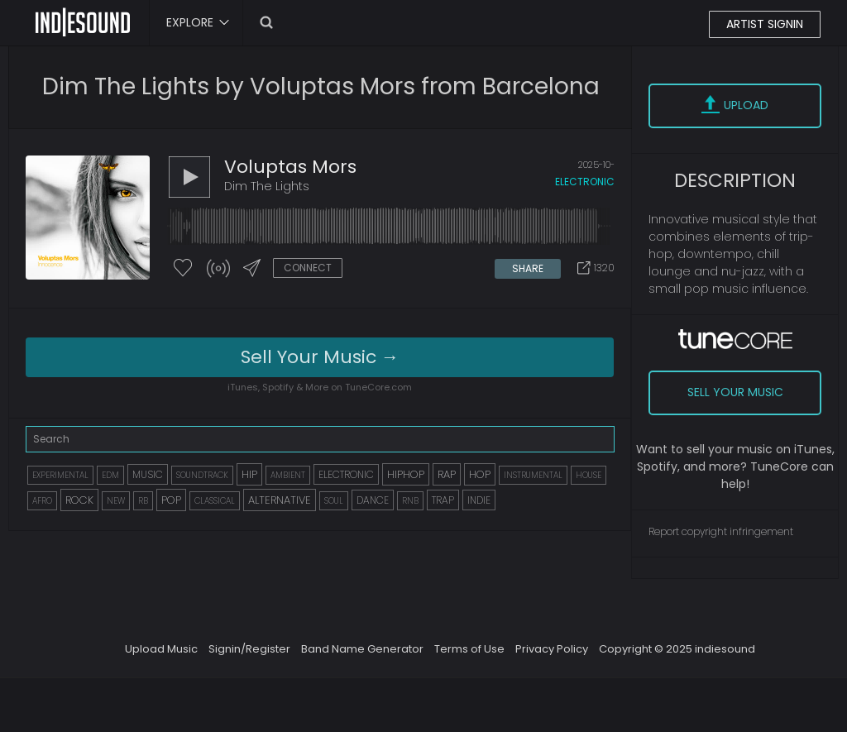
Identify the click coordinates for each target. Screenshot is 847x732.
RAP (447, 474)
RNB (410, 501)
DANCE (373, 500)
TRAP (443, 500)
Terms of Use (469, 649)
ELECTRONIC (346, 474)
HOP (479, 474)
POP (171, 500)
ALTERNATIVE (279, 500)
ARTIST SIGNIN (764, 24)
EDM (110, 475)
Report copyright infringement (720, 531)
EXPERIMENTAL (60, 475)
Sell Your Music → (320, 357)
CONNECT (308, 268)
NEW (116, 501)
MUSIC (147, 474)
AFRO (42, 501)
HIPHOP (405, 474)
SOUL (333, 501)
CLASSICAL (214, 501)
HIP (249, 474)
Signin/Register (249, 649)
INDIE (478, 500)
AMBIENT (287, 475)
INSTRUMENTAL (533, 475)
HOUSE (588, 475)
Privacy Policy (551, 649)
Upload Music (161, 649)
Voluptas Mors (290, 166)
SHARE (527, 268)
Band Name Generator (362, 649)
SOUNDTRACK (202, 475)
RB (143, 501)
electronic (585, 182)
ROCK (79, 500)
